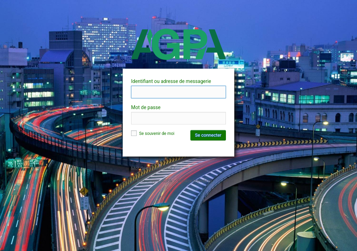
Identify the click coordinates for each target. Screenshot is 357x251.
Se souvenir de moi (152, 133)
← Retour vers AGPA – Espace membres (171, 180)
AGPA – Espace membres (178, 44)
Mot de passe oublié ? (153, 168)
